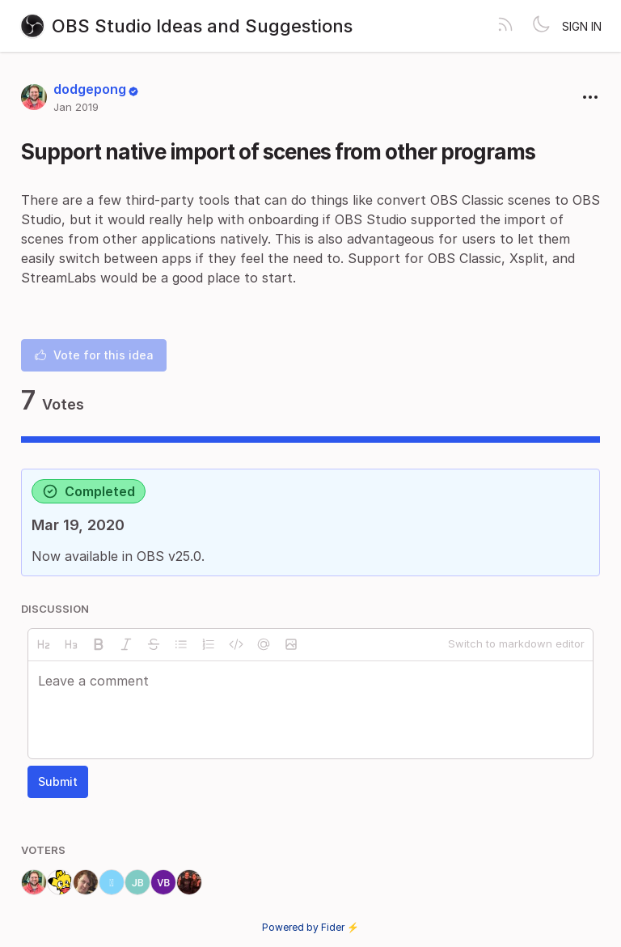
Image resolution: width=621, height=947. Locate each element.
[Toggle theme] (541, 26)
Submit (58, 781)
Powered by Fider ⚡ (310, 927)
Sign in (582, 26)
